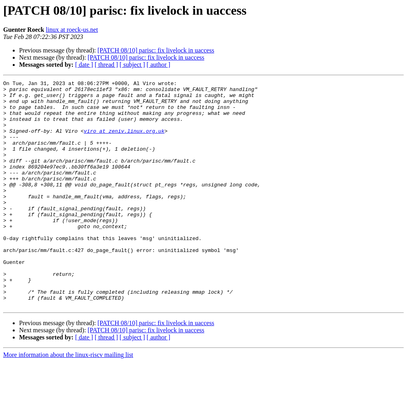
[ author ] (159, 64)
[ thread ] (106, 64)
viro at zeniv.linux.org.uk (124, 141)
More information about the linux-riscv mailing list (68, 400)
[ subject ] (132, 64)
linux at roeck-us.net (72, 29)
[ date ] (84, 64)
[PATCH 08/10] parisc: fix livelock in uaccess (155, 50)
